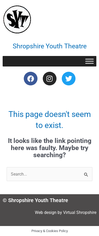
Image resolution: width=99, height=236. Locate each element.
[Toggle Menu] (89, 61)
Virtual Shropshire (79, 212)
